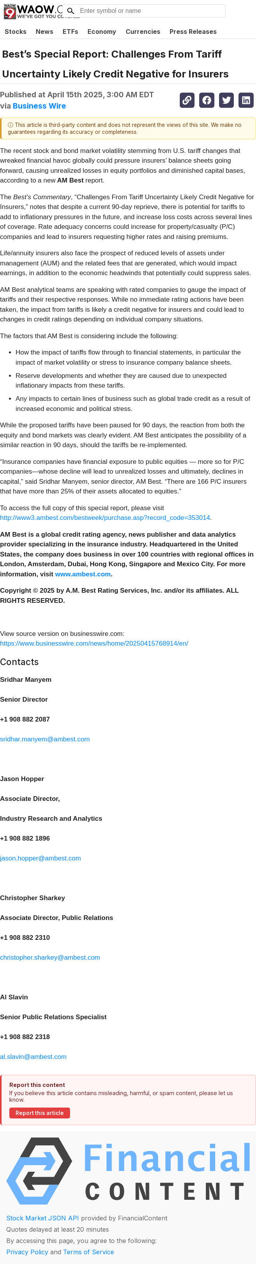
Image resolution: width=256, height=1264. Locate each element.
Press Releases (193, 31)
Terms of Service (88, 1252)
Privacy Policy (27, 1252)
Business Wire (39, 106)
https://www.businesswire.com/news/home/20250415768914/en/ (94, 643)
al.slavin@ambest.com (33, 1056)
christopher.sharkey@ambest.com (50, 957)
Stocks (15, 31)
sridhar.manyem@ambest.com (45, 739)
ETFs (70, 31)
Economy (102, 31)
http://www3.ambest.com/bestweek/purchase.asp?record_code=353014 (105, 517)
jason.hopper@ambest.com (40, 858)
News (44, 31)
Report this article (40, 1113)
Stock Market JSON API (42, 1218)
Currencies (143, 31)
